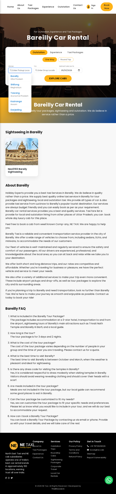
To (35, 66)
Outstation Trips (56, 448)
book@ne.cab (95, 449)
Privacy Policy (75, 446)
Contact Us (77, 7)
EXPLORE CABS (58, 78)
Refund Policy (75, 456)
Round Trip (66, 59)
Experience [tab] (56, 52)
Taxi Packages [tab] (75, 52)
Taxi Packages (33, 7)
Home (10, 6)
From (10, 66)
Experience (48, 6)
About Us (20, 7)
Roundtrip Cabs (55, 454)
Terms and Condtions (74, 451)
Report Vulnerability (96, 457)
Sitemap (91, 453)
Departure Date (66, 66)
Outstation (64, 6)
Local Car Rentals (55, 475)
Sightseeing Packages (56, 461)
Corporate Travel (56, 468)
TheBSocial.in (58, 488)
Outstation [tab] (39, 52)
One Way (49, 59)
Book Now (107, 7)
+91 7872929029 (96, 446)
